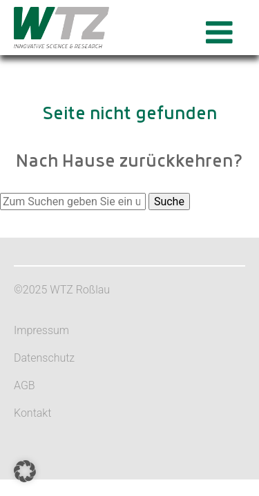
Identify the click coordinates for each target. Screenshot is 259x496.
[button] (25, 471)
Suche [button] (169, 201)
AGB (24, 385)
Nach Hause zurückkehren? (129, 162)
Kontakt (32, 413)
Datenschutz (44, 357)
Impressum (41, 330)
